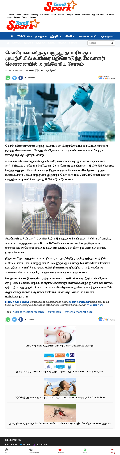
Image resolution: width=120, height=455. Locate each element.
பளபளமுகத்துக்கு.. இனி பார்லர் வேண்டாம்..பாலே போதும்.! (60, 346)
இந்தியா (56, 36)
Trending (34, 14)
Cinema (10, 14)
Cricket (25, 14)
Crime (18, 14)
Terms (24, 17)
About (9, 17)
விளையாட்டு (87, 36)
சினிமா (70, 36)
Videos (53, 14)
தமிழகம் (41, 36)
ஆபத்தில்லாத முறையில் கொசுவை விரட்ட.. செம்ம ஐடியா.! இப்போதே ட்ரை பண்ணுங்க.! (60, 423)
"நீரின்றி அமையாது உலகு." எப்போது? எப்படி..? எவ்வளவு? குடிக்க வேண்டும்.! (60, 398)
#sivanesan (54, 312)
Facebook (11, 445)
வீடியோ (62, 43)
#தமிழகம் (51, 70)
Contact (33, 17)
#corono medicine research (28, 312)
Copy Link (30, 78)
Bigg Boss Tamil (98, 14)
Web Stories (44, 14)
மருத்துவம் (107, 36)
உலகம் (52, 43)
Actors (77, 14)
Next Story (112, 450)
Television (110, 14)
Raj (42, 70)
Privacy (17, 17)
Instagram (40, 445)
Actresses (86, 14)
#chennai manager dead (79, 312)
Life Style (69, 14)
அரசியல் (16, 43)
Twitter (25, 445)
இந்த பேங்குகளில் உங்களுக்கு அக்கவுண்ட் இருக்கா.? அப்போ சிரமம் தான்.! (60, 372)
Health (61, 14)
